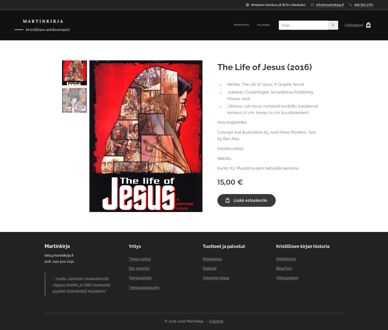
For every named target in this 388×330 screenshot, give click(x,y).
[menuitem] (263, 25)
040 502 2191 (363, 4)
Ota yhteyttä (139, 268)
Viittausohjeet (287, 278)
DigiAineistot (286, 259)
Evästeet (216, 321)
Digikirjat (210, 268)
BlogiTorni (284, 268)
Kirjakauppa (212, 259)
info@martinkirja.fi (330, 4)
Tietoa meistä (140, 259)
